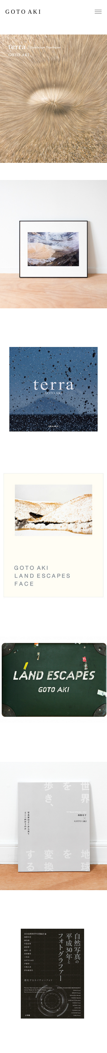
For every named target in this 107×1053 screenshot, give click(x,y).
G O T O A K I (23, 12)
